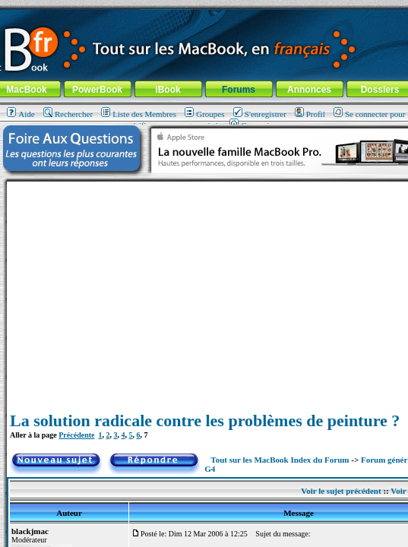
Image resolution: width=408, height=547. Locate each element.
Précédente (76, 435)
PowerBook (97, 89)
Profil (310, 114)
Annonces (309, 89)
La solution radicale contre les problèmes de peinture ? (205, 420)
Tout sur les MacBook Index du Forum (279, 459)
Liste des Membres (138, 114)
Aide (20, 114)
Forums (238, 89)
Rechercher (68, 114)
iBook (167, 89)
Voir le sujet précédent (341, 490)
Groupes (204, 114)
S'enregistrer (259, 114)
